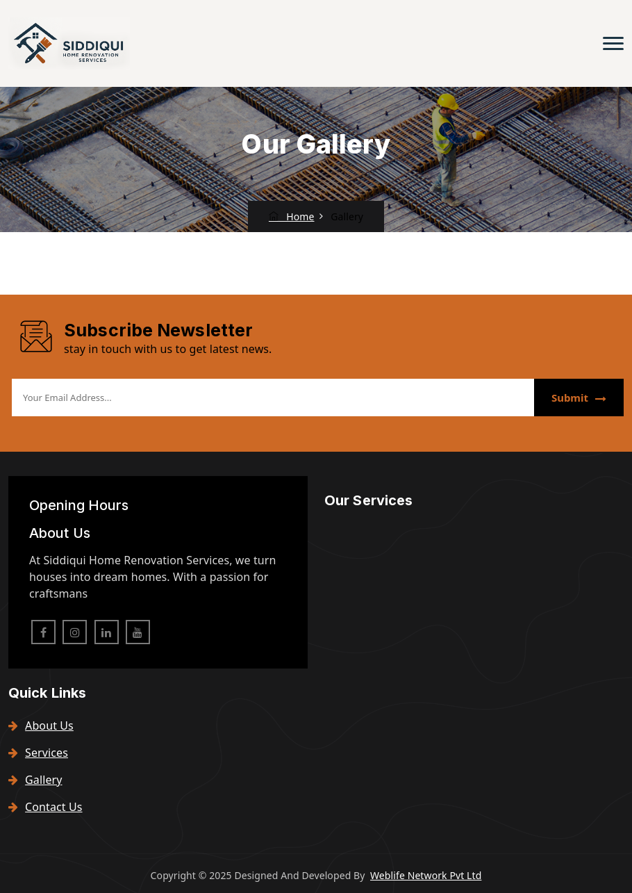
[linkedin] (106, 632)
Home (292, 216)
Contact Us (45, 806)
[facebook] (43, 632)
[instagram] (75, 632)
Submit (578, 397)
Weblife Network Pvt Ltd (425, 875)
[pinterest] (138, 632)
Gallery (35, 779)
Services (38, 752)
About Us (41, 725)
